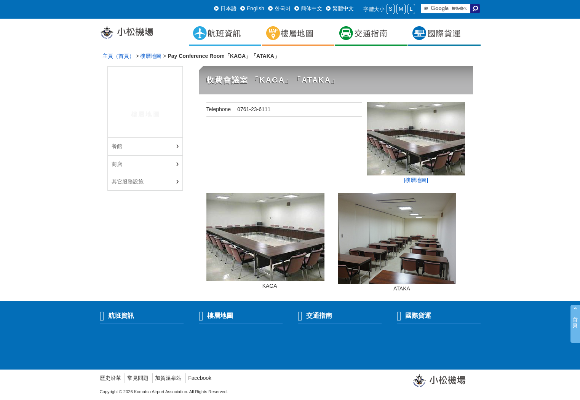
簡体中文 (308, 8)
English (252, 8)
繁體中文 (340, 8)
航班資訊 (117, 315)
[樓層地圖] (416, 180)
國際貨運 (414, 315)
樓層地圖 (150, 56)
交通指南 (315, 315)
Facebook (199, 378)
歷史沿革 (110, 378)
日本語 (225, 8)
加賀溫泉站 (168, 378)
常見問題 (138, 378)
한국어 (279, 8)
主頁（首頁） (118, 56)
